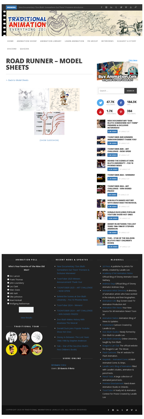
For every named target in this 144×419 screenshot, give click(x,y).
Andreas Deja (109, 283)
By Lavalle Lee (124, 131)
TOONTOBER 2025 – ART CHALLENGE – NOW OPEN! (119, 150)
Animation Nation (111, 318)
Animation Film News (112, 307)
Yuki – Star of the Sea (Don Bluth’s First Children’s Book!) (120, 240)
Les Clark (14, 286)
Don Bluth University (112, 338)
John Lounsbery (17, 283)
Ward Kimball (16, 300)
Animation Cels (109, 300)
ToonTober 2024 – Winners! (121, 175)
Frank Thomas (16, 279)
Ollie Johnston (16, 296)
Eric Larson (15, 276)
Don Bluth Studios (111, 331)
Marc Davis (15, 289)
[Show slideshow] (49, 140)
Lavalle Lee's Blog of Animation (117, 366)
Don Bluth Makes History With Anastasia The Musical (122, 201)
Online (58, 365)
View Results (26, 317)
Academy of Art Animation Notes (118, 273)
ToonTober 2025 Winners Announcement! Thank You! (121, 138)
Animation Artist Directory (114, 290)
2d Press (106, 266)
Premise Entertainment (113, 383)
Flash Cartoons (109, 352)
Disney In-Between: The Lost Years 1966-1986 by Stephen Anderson (121, 226)
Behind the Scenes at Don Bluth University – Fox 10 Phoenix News (120, 163)
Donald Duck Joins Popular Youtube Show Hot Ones (121, 213)
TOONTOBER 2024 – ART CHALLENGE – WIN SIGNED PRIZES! (119, 188)
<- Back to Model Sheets (17, 80)
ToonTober (108, 390)
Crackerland (108, 325)
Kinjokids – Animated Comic (115, 359)
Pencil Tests (108, 376)
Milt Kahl (14, 293)
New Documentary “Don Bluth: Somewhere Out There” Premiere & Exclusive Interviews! (56, 7)
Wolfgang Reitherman (20, 303)
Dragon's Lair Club (111, 345)
